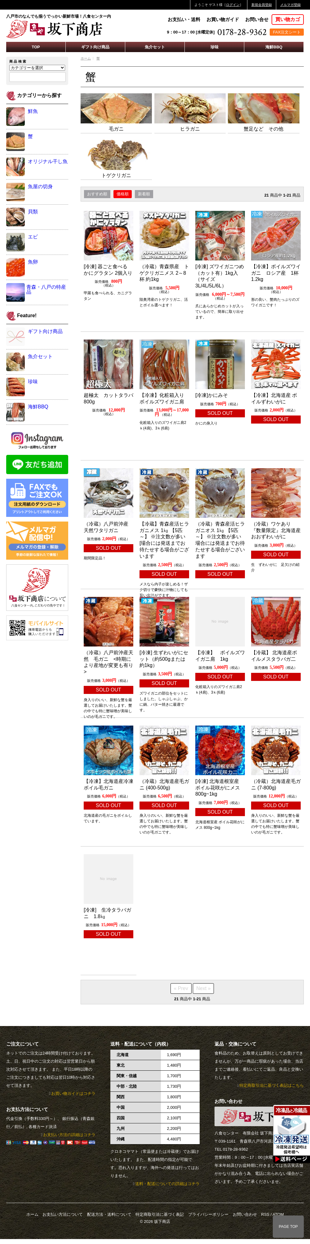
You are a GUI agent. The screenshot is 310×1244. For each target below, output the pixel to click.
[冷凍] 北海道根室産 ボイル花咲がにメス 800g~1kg (217, 788)
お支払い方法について (62, 1214)
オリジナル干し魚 (48, 161)
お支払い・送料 (184, 19)
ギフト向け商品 (95, 47)
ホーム (86, 58)
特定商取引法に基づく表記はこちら (271, 1085)
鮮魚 (33, 111)
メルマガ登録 (290, 5)
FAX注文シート (287, 32)
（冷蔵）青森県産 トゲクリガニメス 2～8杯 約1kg (164, 273)
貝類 (33, 211)
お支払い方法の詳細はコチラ (69, 1134)
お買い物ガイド (222, 19)
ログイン (233, 5)
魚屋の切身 (40, 186)
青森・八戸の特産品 (46, 289)
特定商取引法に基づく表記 (159, 1214)
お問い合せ (256, 19)
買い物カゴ (287, 19)
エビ (33, 236)
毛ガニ (116, 129)
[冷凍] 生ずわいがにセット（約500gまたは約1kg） (164, 659)
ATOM (278, 1214)
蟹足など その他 (263, 129)
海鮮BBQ (273, 47)
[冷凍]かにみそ (211, 395)
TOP (36, 47)
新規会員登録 (261, 5)
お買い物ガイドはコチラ (73, 1093)
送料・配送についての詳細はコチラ (167, 1183)
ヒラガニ (190, 129)
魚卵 (33, 261)
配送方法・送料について (109, 1214)
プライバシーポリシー (208, 1214)
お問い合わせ (245, 1214)
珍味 (214, 47)
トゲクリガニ (116, 175)
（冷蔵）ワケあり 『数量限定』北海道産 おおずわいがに (278, 530)
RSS (265, 1214)
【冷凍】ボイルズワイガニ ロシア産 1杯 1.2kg (277, 273)
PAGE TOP (288, 1226)
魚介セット (155, 47)
